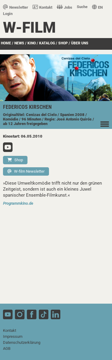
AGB (6, 348)
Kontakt (42, 7)
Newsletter (15, 7)
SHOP (63, 43)
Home (6, 43)
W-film (29, 27)
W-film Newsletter (26, 171)
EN (97, 7)
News (19, 43)
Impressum (12, 336)
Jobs (64, 7)
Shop (15, 160)
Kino (31, 43)
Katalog (47, 43)
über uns (79, 43)
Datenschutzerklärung (21, 342)
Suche (82, 6)
